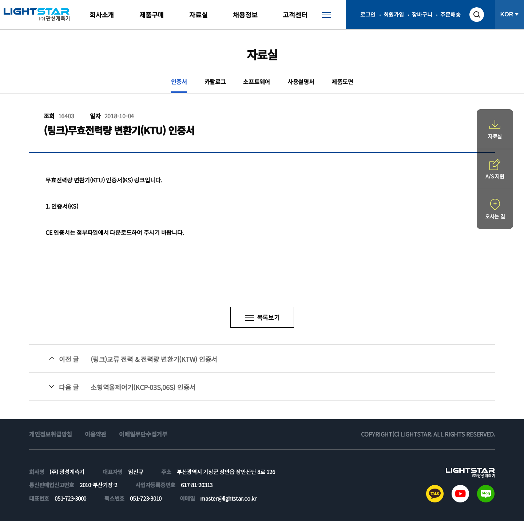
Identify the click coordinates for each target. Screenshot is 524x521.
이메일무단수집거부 (143, 434)
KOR (506, 14)
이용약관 (95, 434)
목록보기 (268, 317)
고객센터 (295, 14)
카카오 (435, 494)
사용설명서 (300, 82)
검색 (476, 14)
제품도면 (342, 82)
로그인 (367, 14)
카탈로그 (215, 82)
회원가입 (394, 14)
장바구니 (422, 14)
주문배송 (450, 14)
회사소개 (102, 14)
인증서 (179, 82)
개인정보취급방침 (50, 434)
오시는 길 (495, 216)
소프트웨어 (256, 82)
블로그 (486, 494)
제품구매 (151, 14)
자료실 (198, 14)
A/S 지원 (494, 176)
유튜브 (460, 494)
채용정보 (245, 14)
